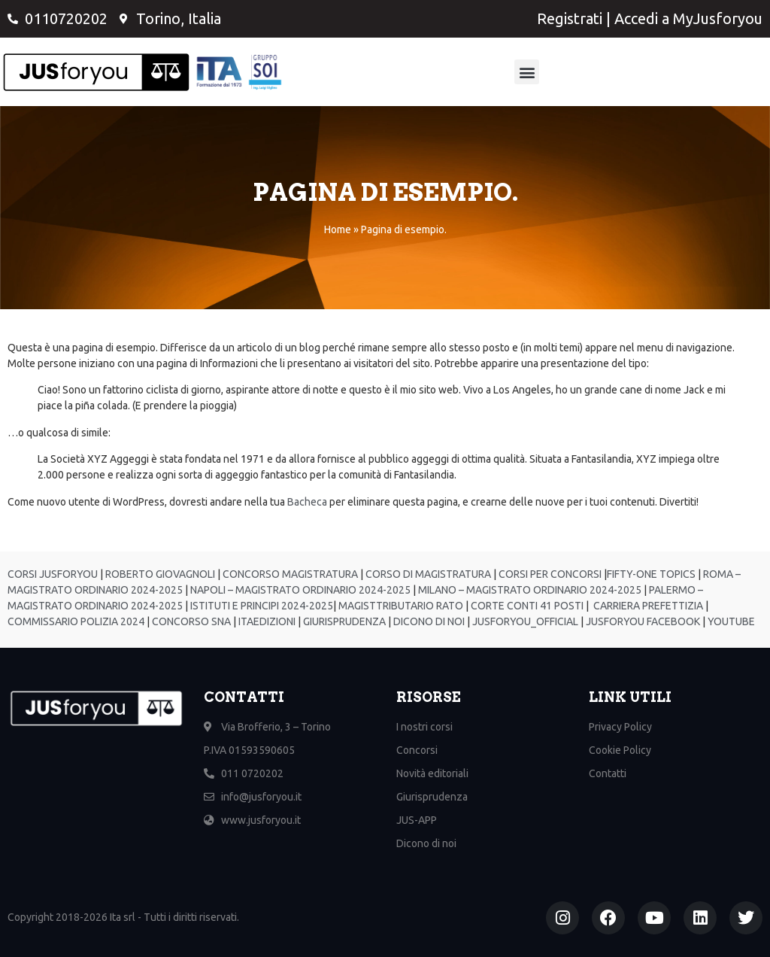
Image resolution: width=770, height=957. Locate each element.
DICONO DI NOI (428, 621)
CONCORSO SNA (190, 621)
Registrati (569, 18)
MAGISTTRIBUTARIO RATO (400, 606)
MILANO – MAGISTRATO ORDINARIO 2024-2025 (528, 590)
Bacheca (307, 502)
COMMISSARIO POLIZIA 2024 (76, 621)
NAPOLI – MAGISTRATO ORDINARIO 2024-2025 (299, 590)
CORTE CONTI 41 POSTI (527, 606)
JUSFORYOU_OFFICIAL (524, 621)
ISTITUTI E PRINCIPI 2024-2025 (260, 606)
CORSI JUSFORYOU (53, 574)
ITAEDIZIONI (266, 621)
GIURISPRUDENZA (344, 621)
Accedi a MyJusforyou (688, 18)
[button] (526, 71)
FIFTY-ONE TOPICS (651, 574)
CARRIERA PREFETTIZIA (647, 606)
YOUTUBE (731, 621)
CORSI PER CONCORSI (549, 574)
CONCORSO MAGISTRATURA (289, 574)
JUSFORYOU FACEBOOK (642, 621)
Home (337, 229)
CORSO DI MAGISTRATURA (427, 574)
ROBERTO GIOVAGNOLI (159, 574)
